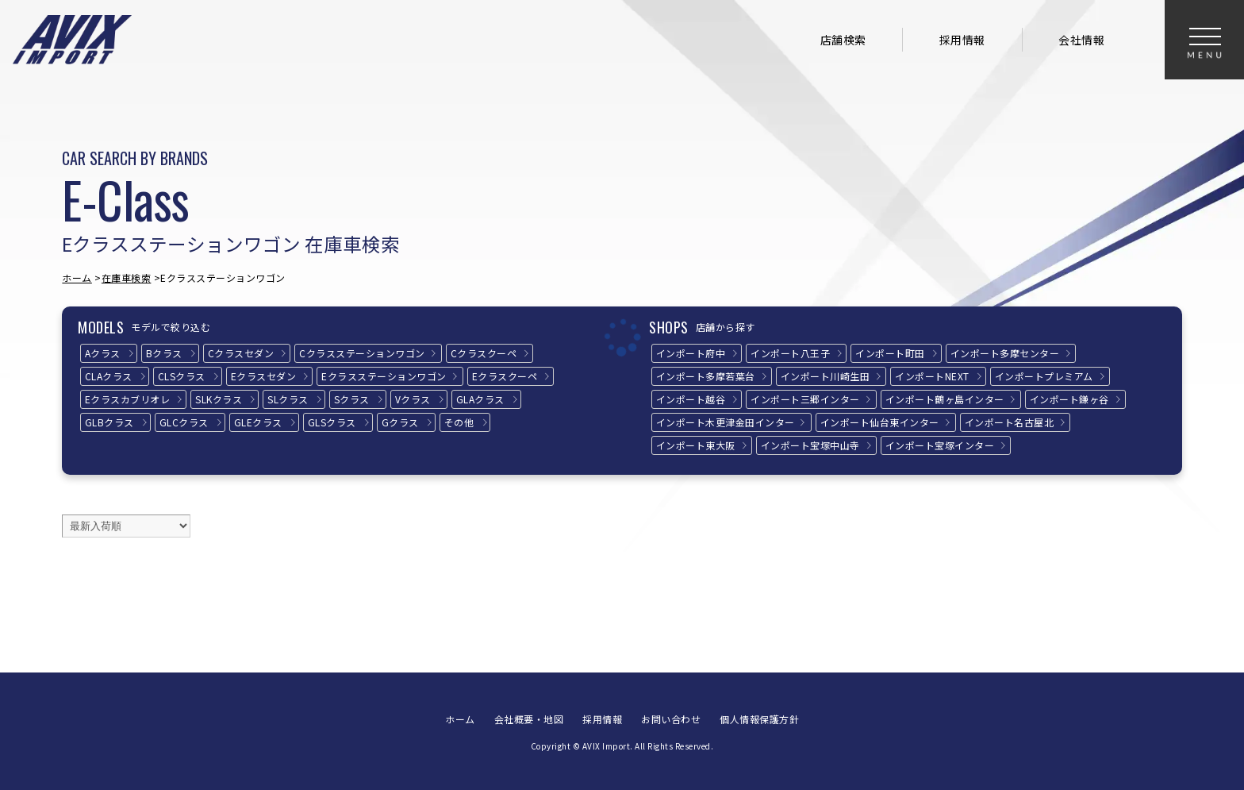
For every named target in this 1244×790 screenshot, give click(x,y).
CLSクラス (181, 376)
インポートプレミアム (1044, 376)
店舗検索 (843, 40)
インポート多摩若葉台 (705, 376)
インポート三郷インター (805, 399)
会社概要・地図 (529, 719)
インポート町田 (890, 353)
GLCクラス (184, 422)
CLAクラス (108, 376)
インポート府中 (691, 353)
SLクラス (288, 399)
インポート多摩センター (1005, 353)
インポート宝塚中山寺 (810, 445)
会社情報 (1081, 40)
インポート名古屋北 (1009, 422)
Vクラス (413, 399)
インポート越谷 (691, 399)
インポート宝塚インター (940, 445)
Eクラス (264, 376)
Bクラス (164, 353)
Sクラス (352, 399)
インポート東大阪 (695, 445)
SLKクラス (218, 399)
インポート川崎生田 (825, 376)
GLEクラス (258, 422)
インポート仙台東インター (879, 422)
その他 (459, 422)
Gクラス (400, 422)
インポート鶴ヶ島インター (944, 399)
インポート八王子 (790, 353)
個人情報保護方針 (759, 719)
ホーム (77, 277)
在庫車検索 (127, 277)
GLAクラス (480, 399)
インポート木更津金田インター (725, 422)
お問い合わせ (671, 719)
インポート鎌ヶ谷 (1069, 399)
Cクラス (241, 353)
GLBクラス (109, 422)
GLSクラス (332, 422)
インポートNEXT (932, 376)
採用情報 (962, 40)
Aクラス (103, 353)
